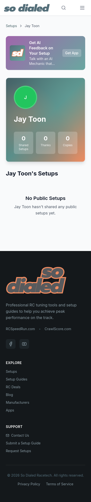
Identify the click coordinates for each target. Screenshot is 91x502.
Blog (9, 395)
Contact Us (17, 435)
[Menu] (82, 8)
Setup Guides (16, 379)
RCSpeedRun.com (20, 329)
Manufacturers (17, 402)
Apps (10, 410)
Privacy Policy (29, 484)
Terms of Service (59, 484)
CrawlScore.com (58, 329)
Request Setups (18, 451)
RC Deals (13, 387)
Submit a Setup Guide (23, 443)
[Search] (63, 7)
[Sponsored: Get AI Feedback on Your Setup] (45, 53)
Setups (11, 26)
